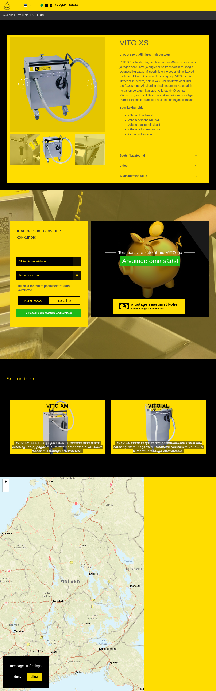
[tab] (159, 156)
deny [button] (17, 676)
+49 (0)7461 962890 (64, 5)
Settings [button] (34, 666)
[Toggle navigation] (209, 5)
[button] (6, 482)
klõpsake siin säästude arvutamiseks (49, 313)
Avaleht (8, 15)
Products (22, 15)
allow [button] (34, 676)
